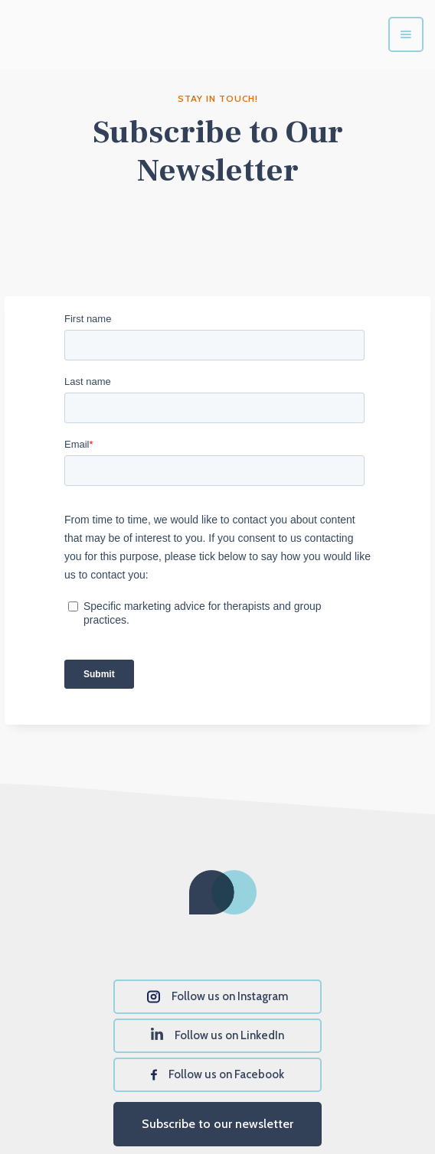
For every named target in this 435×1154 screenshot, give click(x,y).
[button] (406, 34)
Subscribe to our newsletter (217, 1124)
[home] (107, 34)
